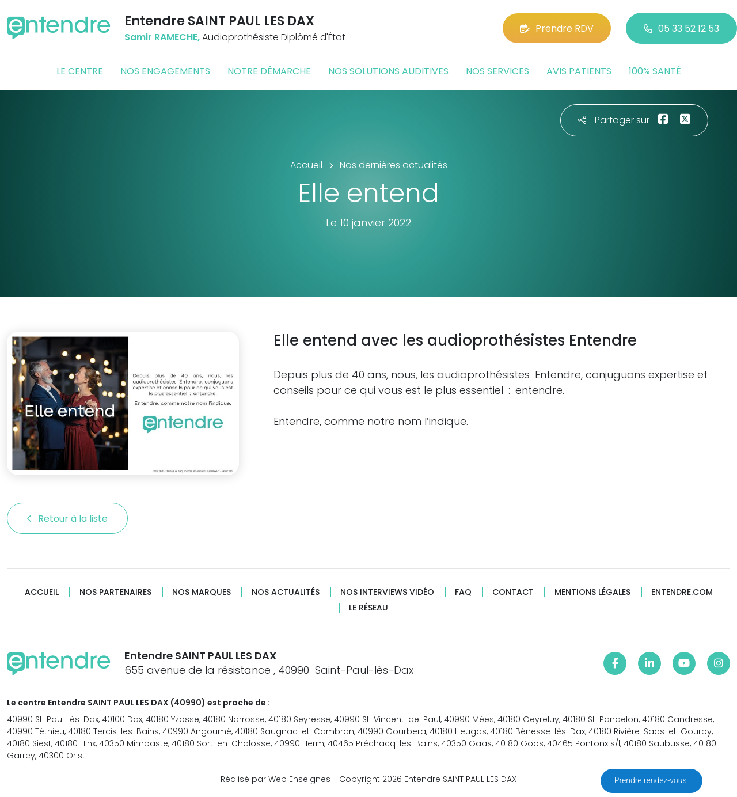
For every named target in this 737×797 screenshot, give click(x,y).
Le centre (79, 71)
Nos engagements (165, 71)
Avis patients (578, 71)
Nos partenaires (115, 592)
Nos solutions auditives (388, 71)
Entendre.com (682, 592)
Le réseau (368, 608)
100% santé (655, 71)
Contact (513, 592)
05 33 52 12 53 (681, 28)
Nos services (497, 71)
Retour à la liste (67, 518)
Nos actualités (286, 592)
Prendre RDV (557, 28)
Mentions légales (592, 592)
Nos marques (201, 592)
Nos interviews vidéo (387, 592)
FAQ (463, 592)
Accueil (42, 592)
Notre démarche (269, 71)
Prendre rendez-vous (651, 780)
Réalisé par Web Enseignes (275, 779)
